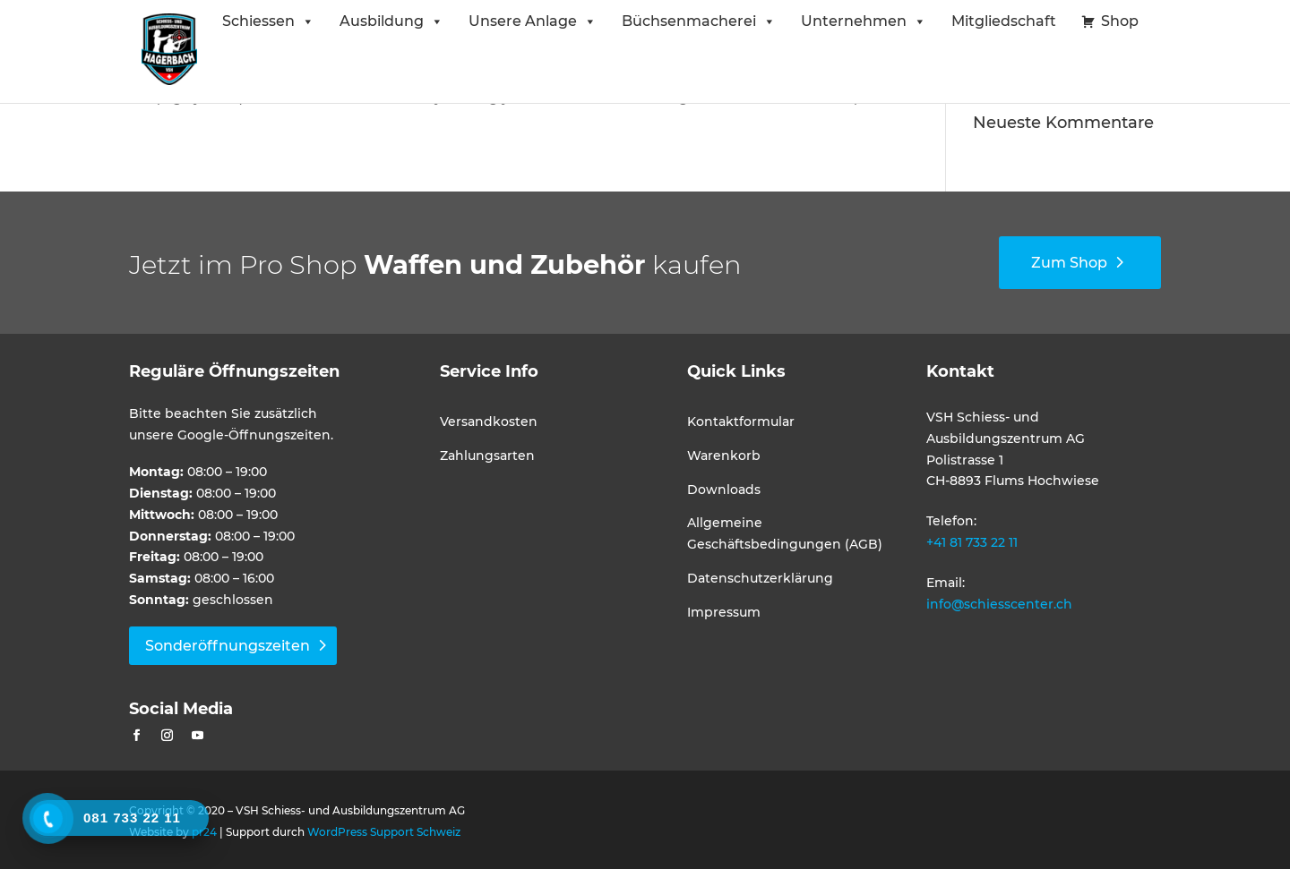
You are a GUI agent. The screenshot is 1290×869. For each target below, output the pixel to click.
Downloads (724, 489)
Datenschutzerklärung (760, 578)
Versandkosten (489, 421)
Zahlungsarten (487, 455)
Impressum (724, 612)
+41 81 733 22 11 (972, 542)
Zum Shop (1069, 262)
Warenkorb (724, 455)
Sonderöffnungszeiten (227, 645)
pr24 (204, 832)
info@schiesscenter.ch (999, 604)
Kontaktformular (741, 421)
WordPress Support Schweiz (383, 832)
